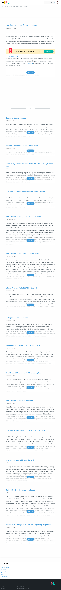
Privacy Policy (20, 579)
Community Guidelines (22, 575)
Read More (30, 119)
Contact (3, 575)
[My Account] (58, 2)
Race (2, 561)
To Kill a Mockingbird (5, 554)
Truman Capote (4, 563)
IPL (2, 6)
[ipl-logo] (6, 3)
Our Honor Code (20, 577)
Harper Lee (39, 50)
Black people (4, 558)
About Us (3, 573)
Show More (30, 59)
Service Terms (20, 581)
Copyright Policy (20, 573)
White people (4, 559)
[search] (54, 2)
